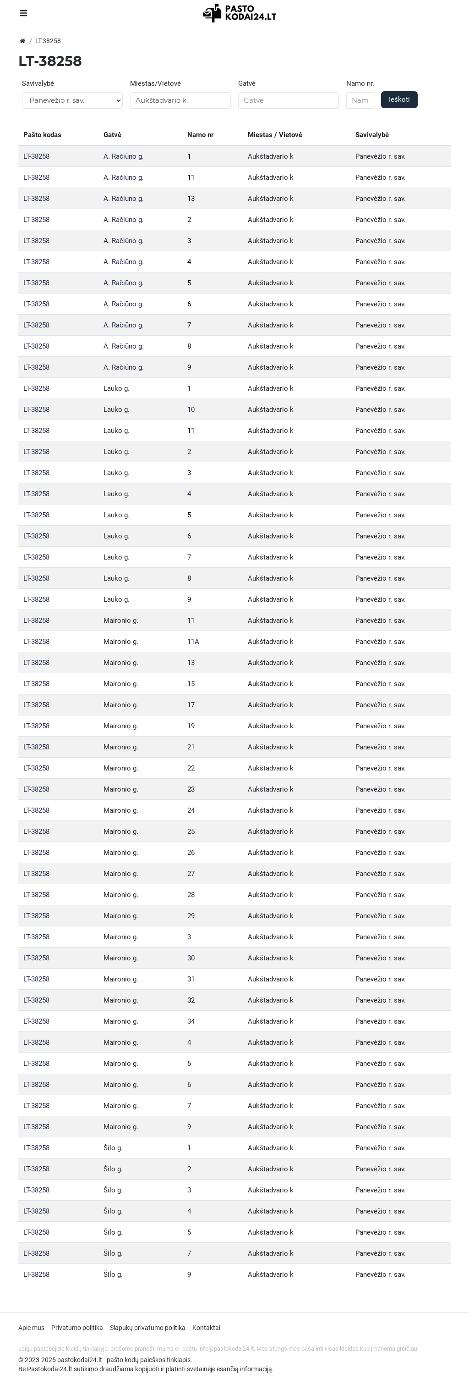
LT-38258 (36, 156)
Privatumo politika (77, 1327)
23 (191, 789)
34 (191, 1021)
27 (191, 874)
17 (191, 705)
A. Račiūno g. (124, 156)
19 (191, 726)
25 (191, 831)
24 (191, 810)
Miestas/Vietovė (155, 83)
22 (191, 768)
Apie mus (31, 1327)
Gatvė (247, 83)
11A (193, 641)
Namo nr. (360, 83)
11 (191, 177)
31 (191, 979)
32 (191, 1000)
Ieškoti (399, 99)
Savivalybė (38, 83)
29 (191, 916)
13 (191, 198)
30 (191, 958)
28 (191, 895)
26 (191, 852)
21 (191, 747)
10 (191, 409)
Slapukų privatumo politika (147, 1327)
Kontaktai (206, 1327)
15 (191, 684)
